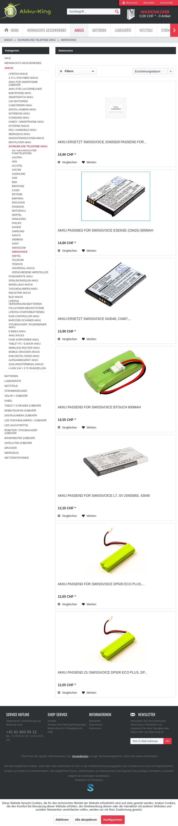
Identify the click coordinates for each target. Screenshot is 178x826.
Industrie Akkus (20, 292)
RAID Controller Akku (24, 316)
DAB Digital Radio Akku (24, 356)
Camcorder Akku (20, 105)
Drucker (11, 448)
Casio (16, 190)
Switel (16, 256)
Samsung (18, 231)
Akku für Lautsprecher (25, 89)
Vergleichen (67, 162)
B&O (14, 182)
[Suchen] (117, 11)
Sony (15, 243)
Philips (16, 223)
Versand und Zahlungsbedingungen (67, 724)
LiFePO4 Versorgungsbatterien (25, 302)
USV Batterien (18, 101)
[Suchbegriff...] (93, 11)
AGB (50, 732)
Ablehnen (62, 819)
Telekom (18, 260)
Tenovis (17, 264)
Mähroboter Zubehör (20, 438)
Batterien (11, 376)
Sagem (16, 227)
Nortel (17, 215)
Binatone (18, 186)
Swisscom (19, 247)
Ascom (16, 169)
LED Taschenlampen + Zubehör (26, 420)
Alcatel (17, 165)
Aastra (17, 157)
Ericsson (18, 202)
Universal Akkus (23, 268)
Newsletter (95, 721)
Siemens (17, 239)
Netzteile (11, 386)
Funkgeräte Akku (21, 276)
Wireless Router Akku (24, 347)
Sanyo (16, 235)
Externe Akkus (19, 126)
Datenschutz (96, 724)
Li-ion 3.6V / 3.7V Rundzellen (27, 368)
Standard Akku (19, 117)
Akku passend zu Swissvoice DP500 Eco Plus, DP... (102, 672)
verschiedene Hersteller (30, 272)
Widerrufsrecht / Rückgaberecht (65, 728)
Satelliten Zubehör (18, 443)
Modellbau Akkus (21, 284)
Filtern (66, 71)
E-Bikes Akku (17, 331)
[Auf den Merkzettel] (89, 162)
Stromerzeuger (16, 391)
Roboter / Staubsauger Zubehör (21, 432)
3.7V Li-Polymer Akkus (23, 78)
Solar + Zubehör (16, 395)
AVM (14, 178)
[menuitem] (130, 2)
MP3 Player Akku (20, 142)
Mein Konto (130, 2)
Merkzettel (149, 2)
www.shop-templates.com (89, 788)
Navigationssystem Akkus (26, 138)
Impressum (95, 728)
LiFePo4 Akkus (18, 73)
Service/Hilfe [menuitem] (166, 2)
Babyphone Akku (20, 93)
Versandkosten (80, 756)
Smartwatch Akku (21, 97)
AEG (14, 161)
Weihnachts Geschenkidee (23, 63)
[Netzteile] (146, 30)
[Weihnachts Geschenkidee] (46, 30)
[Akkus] (79, 30)
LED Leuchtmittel (17, 425)
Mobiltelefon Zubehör (20, 410)
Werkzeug (12, 452)
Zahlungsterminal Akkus (26, 364)
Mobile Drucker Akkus (24, 352)
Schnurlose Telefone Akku (28, 146)
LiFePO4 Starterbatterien (26, 312)
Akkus (9, 68)
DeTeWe (17, 194)
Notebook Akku (19, 113)
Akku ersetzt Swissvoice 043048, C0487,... (94, 319)
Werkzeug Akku (19, 134)
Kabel (9, 400)
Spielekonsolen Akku (23, 280)
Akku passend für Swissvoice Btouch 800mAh (99, 407)
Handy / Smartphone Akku (26, 121)
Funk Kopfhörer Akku (24, 339)
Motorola (19, 210)
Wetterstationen (17, 457)
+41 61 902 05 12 (21, 732)
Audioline (18, 174)
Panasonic (19, 219)
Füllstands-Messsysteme (26, 308)
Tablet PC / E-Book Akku (25, 343)
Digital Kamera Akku (22, 109)
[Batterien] (99, 30)
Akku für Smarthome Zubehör (23, 83)
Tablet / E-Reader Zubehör (23, 405)
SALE (8, 58)
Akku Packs (16, 335)
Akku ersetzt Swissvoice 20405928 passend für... (102, 142)
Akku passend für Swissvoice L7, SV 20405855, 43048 (104, 495)
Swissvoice (20, 251)
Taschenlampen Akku (23, 288)
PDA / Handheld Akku (22, 130)
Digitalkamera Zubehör (21, 415)
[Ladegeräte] (123, 30)
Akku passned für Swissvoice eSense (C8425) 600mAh (105, 230)
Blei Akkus (16, 297)
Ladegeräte (13, 381)
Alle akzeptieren (86, 819)
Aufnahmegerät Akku (23, 360)
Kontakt (52, 721)
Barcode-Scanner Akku (25, 320)
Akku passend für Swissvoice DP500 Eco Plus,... (101, 584)
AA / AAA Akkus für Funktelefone (24, 152)
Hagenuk (18, 206)
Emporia (17, 198)
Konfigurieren (112, 819)
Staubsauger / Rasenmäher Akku (27, 326)
